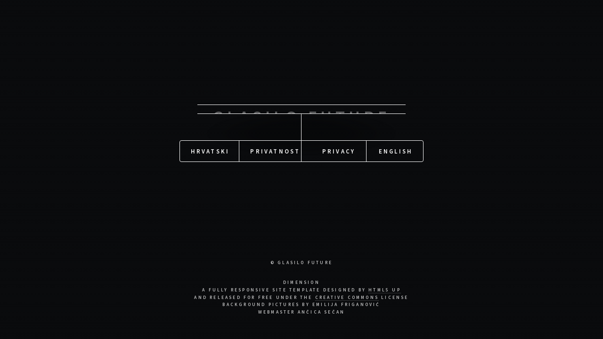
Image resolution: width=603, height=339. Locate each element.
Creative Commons (347, 297)
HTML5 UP (384, 290)
